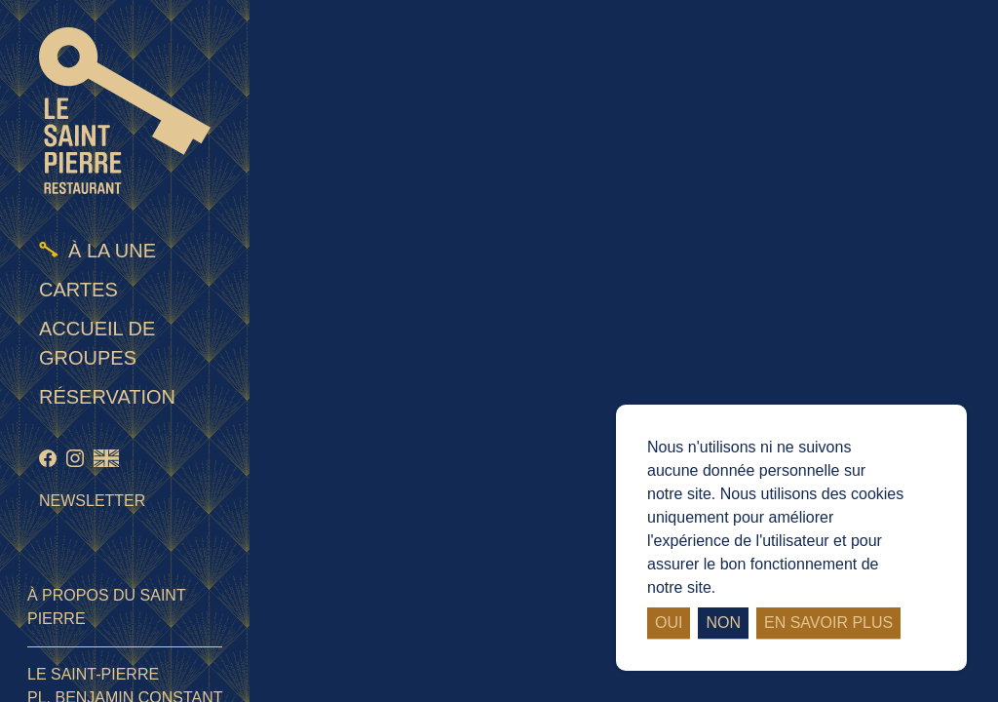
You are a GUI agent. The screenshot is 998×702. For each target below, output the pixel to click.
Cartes (78, 289)
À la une (112, 250)
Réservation (107, 397)
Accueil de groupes (97, 343)
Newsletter (92, 500)
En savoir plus (828, 622)
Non (723, 622)
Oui (668, 622)
